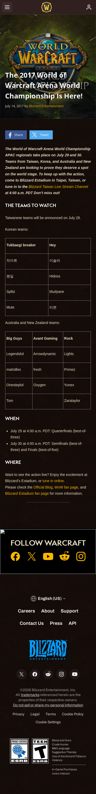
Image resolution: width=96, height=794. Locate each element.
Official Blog (43, 487)
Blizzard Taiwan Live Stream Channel (58, 187)
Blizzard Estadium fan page (27, 493)
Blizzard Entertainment (46, 106)
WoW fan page (66, 487)
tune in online (53, 481)
